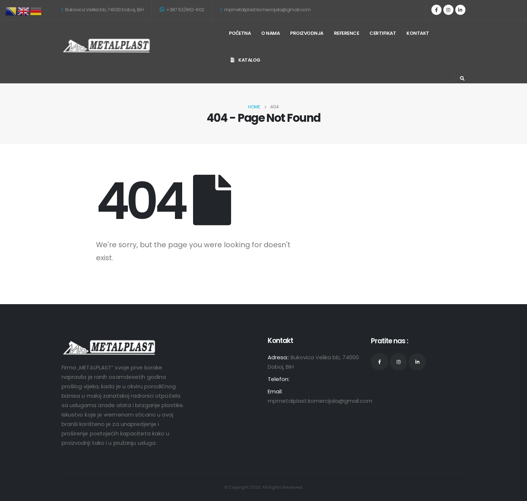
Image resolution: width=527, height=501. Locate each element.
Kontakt (417, 33)
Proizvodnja (306, 33)
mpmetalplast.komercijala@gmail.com (266, 10)
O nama (270, 33)
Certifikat (382, 33)
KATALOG (244, 60)
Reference (346, 33)
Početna (240, 33)
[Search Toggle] (462, 78)
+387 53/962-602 (182, 10)
